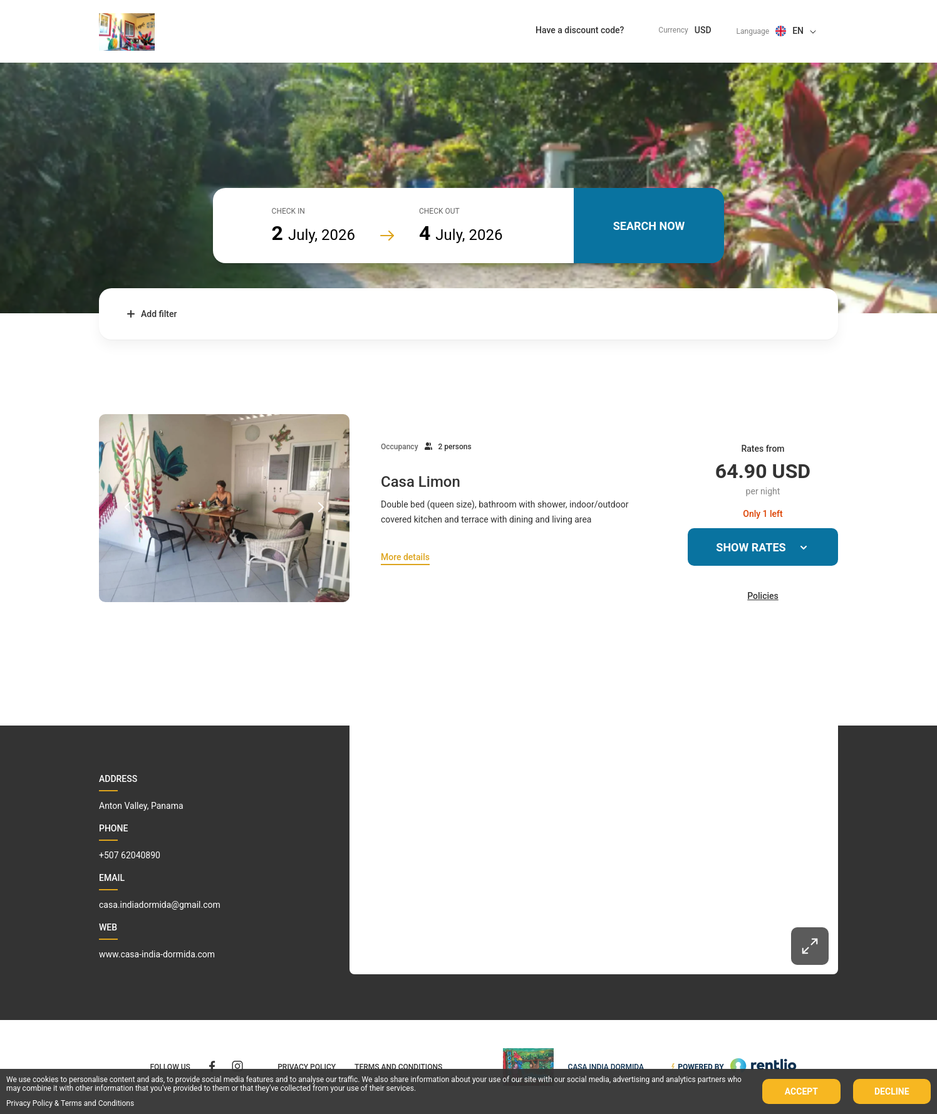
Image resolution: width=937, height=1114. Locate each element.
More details (405, 557)
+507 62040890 (129, 855)
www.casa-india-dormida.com (157, 954)
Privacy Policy (29, 1103)
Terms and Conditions (97, 1103)
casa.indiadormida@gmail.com (159, 905)
